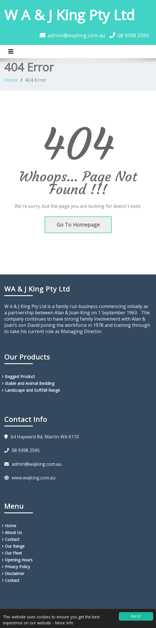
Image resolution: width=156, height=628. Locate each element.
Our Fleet (13, 553)
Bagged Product (20, 376)
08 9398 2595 (133, 35)
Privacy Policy (17, 566)
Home (11, 80)
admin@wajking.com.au (76, 35)
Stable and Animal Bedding (29, 383)
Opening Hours (19, 560)
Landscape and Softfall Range (32, 390)
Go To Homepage (78, 224)
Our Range (15, 546)
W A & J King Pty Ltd (69, 14)
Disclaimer (14, 573)
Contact (12, 539)
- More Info (62, 624)
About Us (13, 532)
